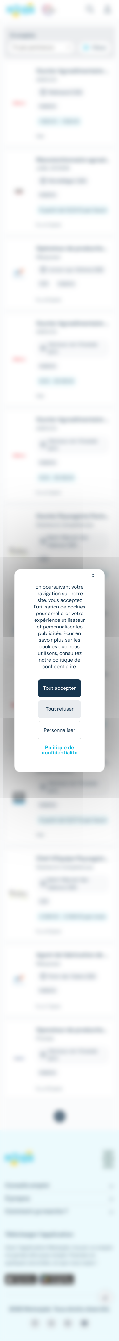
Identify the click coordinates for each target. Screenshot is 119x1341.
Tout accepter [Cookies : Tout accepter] (59, 688)
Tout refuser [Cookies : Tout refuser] (60, 709)
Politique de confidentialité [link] (59, 750)
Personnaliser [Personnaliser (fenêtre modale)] (59, 730)
